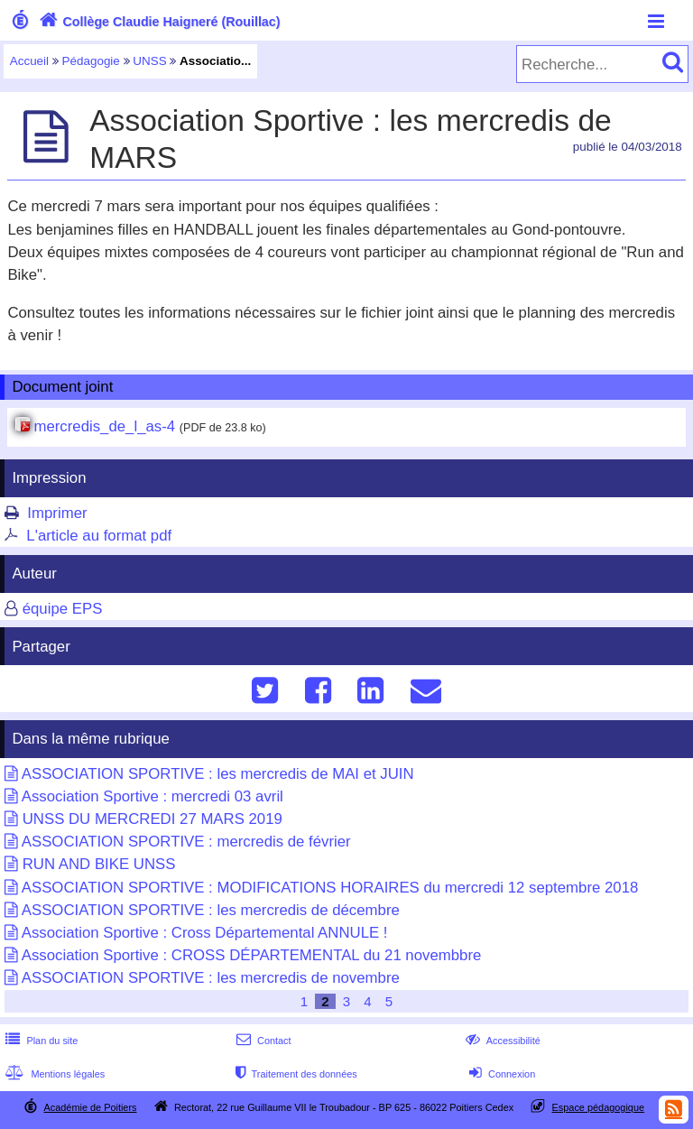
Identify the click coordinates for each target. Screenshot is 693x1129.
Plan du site (40, 1040)
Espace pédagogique (598, 1107)
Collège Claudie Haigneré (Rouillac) (158, 21)
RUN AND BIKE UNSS (99, 864)
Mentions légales (53, 1074)
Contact (262, 1040)
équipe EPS (63, 608)
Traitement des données (294, 1074)
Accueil (29, 61)
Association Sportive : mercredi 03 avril (152, 796)
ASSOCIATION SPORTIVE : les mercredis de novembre (211, 977)
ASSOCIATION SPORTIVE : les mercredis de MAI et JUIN (218, 773)
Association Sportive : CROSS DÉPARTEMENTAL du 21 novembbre (252, 955)
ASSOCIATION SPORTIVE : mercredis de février (186, 841)
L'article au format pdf (98, 535)
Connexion (500, 1074)
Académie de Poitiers (89, 1107)
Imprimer (57, 513)
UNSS (149, 61)
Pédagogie (91, 61)
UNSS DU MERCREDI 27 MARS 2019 (152, 819)
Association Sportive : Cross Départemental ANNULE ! (205, 932)
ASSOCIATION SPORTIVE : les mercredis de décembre (211, 910)
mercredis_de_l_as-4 (104, 426)
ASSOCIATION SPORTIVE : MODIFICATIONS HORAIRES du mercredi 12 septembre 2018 (330, 887)
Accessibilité (501, 1040)
